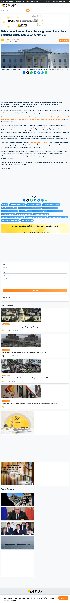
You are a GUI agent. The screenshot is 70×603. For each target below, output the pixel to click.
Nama (4, 264)
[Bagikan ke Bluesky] (38, 72)
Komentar (5, 278)
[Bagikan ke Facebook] (24, 72)
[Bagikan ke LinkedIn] (35, 72)
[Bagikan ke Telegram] (42, 72)
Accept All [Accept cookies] (63, 598)
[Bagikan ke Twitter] (27, 72)
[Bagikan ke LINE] (31, 72)
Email (4, 272)
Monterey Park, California (39, 143)
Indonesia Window (12, 39)
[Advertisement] (35, 88)
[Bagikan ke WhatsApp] (46, 72)
